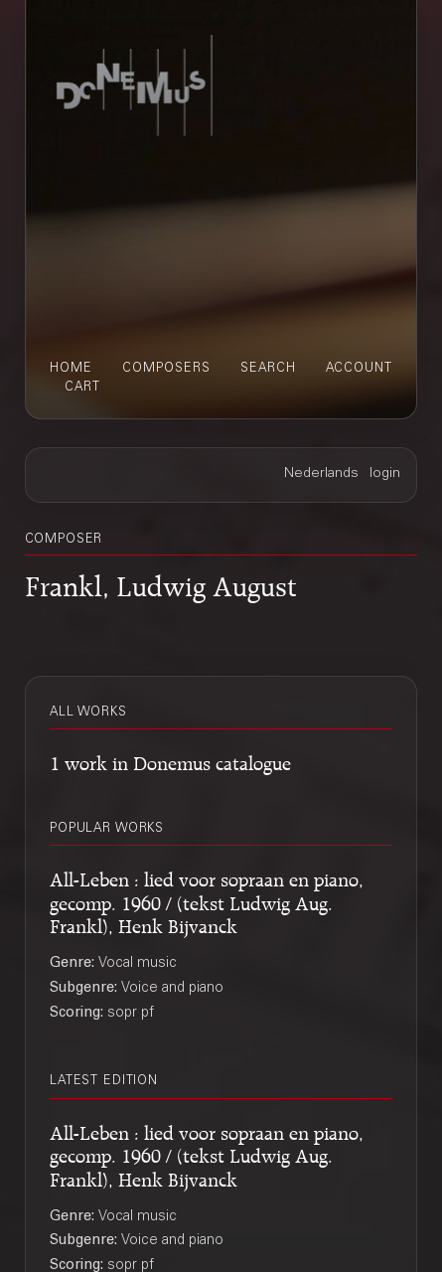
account (359, 369)
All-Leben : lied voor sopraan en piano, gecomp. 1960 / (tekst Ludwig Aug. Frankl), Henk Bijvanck (207, 900)
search (268, 369)
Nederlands (321, 474)
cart (82, 388)
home (71, 369)
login (384, 474)
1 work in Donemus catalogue (170, 760)
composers (166, 369)
